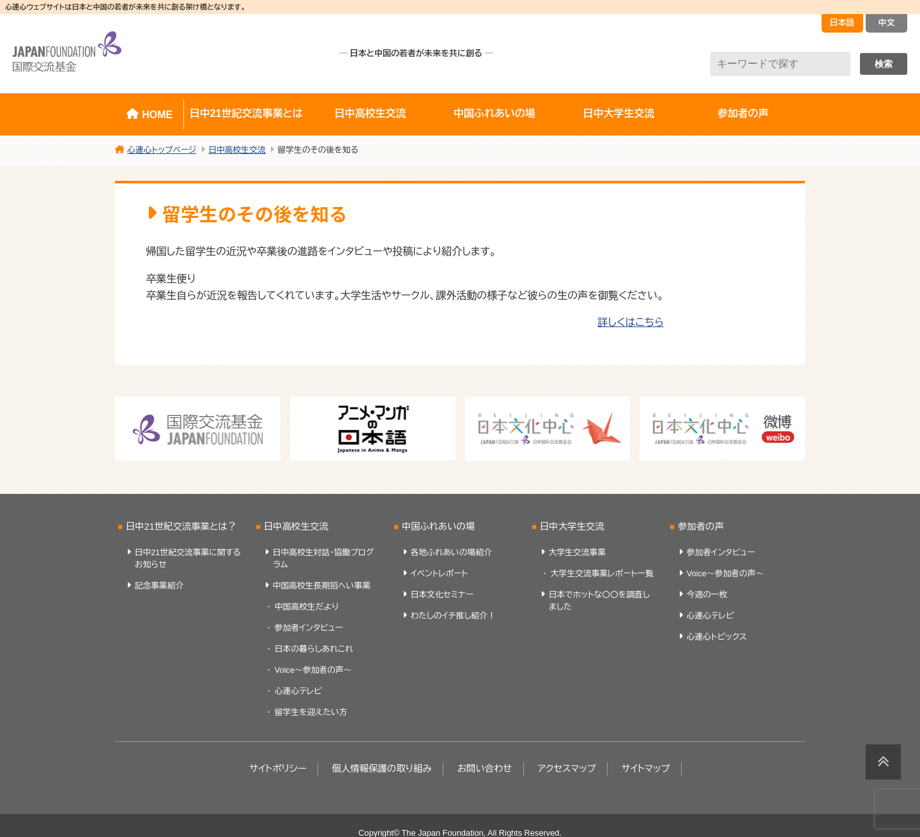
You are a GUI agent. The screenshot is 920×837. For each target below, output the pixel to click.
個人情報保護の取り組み (381, 769)
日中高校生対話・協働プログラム (323, 558)
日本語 (842, 22)
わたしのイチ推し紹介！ (453, 615)
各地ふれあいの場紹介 (451, 552)
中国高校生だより (307, 606)
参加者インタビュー (309, 628)
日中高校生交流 (370, 113)
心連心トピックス (717, 636)
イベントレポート (439, 573)
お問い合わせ (484, 769)
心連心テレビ (298, 691)
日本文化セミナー (442, 594)
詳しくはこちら (630, 322)
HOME (157, 114)
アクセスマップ (566, 769)
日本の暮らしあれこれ (314, 649)
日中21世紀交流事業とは (246, 113)
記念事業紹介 (159, 585)
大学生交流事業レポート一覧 (602, 573)
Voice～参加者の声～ (313, 670)
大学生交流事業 (577, 552)
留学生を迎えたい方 (311, 712)
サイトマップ (646, 769)
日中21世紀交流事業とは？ (181, 526)
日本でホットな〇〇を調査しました (599, 600)
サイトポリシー (277, 769)
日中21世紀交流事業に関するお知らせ (188, 558)
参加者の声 (743, 113)
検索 (884, 64)
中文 (886, 22)
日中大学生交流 (618, 113)
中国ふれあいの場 (494, 113)
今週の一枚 (707, 594)
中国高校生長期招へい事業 (322, 585)
